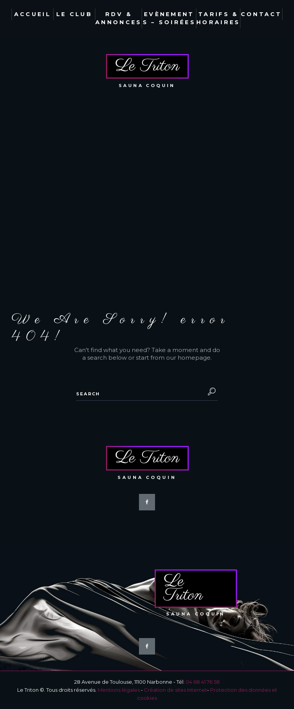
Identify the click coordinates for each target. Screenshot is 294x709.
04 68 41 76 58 (203, 682)
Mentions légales (119, 690)
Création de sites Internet (175, 690)
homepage (194, 357)
